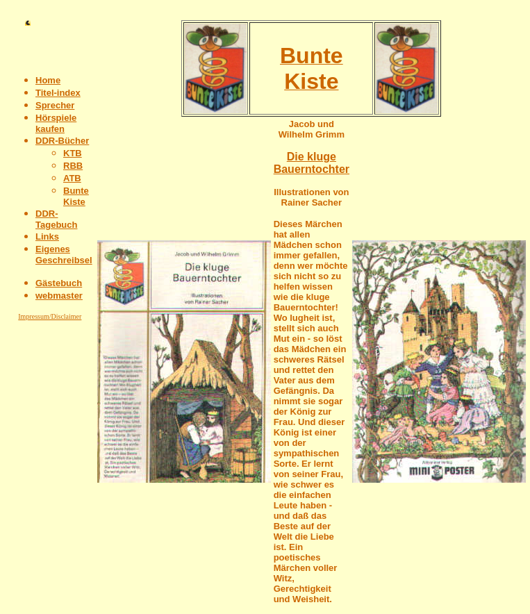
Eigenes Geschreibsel (63, 254)
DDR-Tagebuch (56, 219)
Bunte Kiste (76, 196)
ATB (72, 178)
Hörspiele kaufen (55, 123)
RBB (73, 165)
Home (47, 80)
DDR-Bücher (62, 140)
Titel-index (58, 93)
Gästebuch (58, 283)
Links (47, 236)
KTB (72, 153)
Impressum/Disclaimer (49, 316)
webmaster (59, 295)
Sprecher (54, 105)
